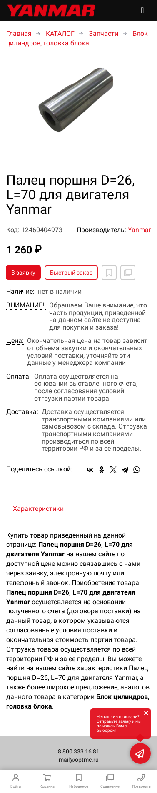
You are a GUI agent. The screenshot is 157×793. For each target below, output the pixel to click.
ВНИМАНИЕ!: (26, 305)
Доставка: (22, 412)
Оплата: (18, 376)
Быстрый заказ (71, 272)
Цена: (15, 340)
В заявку (23, 272)
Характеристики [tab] (38, 509)
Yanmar (139, 230)
